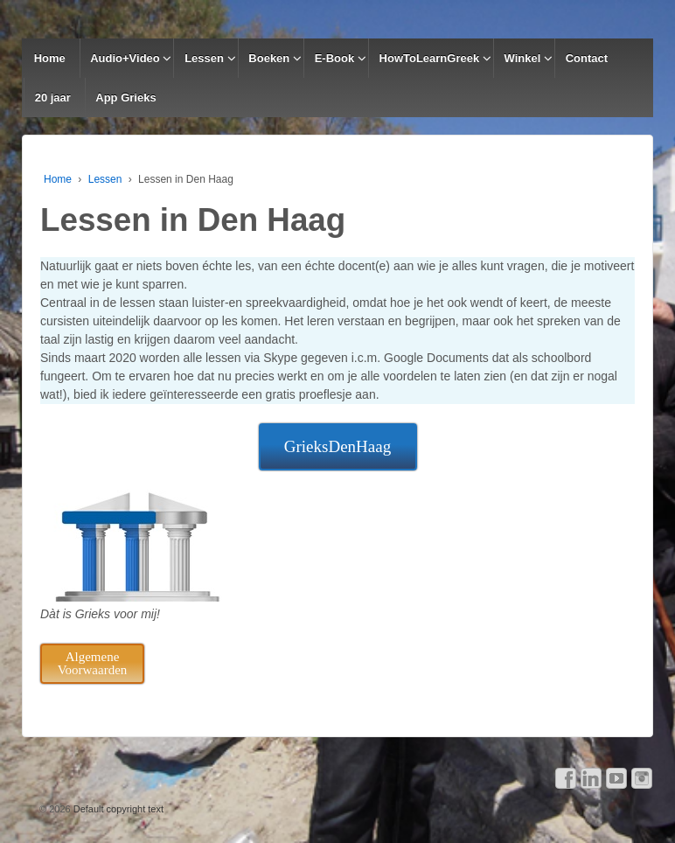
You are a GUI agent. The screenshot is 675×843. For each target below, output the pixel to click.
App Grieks (125, 97)
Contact (587, 58)
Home (50, 58)
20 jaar (53, 97)
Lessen (204, 58)
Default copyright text (117, 809)
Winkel (523, 58)
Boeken (268, 58)
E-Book (335, 58)
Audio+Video (125, 58)
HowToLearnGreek (429, 58)
